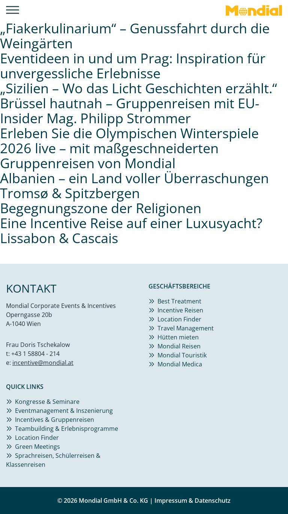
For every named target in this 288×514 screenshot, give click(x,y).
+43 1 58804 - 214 (35, 354)
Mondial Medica (180, 364)
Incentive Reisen (180, 310)
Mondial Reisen (179, 346)
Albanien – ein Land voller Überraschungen (134, 178)
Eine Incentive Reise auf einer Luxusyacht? (131, 223)
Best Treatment (179, 301)
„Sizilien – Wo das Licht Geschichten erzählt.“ (138, 88)
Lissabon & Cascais (59, 238)
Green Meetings (37, 446)
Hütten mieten (178, 337)
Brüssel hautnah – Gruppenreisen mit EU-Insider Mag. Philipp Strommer (130, 110)
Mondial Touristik (182, 355)
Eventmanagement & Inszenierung (64, 410)
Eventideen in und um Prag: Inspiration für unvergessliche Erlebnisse (133, 65)
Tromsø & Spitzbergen (70, 193)
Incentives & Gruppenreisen (54, 419)
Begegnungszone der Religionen (100, 208)
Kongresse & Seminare (47, 401)
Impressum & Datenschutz (192, 500)
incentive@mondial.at (43, 363)
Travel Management (186, 328)
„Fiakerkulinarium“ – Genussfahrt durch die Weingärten (135, 35)
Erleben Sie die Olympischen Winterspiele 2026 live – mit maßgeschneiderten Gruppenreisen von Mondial (129, 148)
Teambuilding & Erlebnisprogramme (66, 428)
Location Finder (179, 319)
